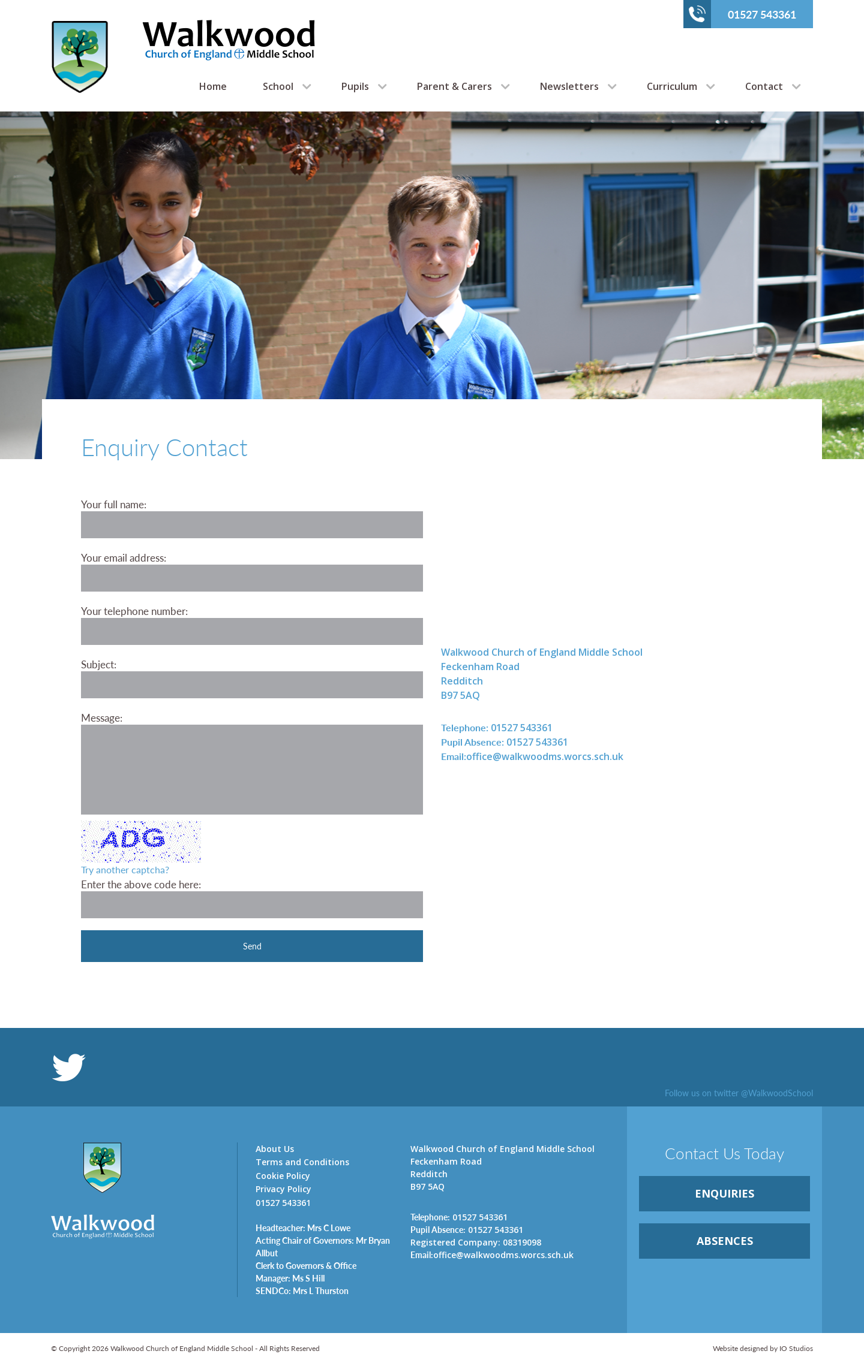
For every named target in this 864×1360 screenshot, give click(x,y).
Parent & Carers (454, 86)
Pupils (355, 86)
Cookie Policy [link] (283, 1175)
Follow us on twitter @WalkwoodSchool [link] (739, 1093)
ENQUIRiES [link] (724, 1193)
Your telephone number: (134, 611)
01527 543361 (742, 13)
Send (252, 946)
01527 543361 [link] (497, 727)
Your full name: (113, 504)
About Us (275, 1148)
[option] (432, 285)
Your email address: (123, 557)
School (278, 86)
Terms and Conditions (302, 1162)
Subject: (98, 664)
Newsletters (569, 86)
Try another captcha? (125, 869)
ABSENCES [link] (725, 1241)
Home (213, 86)
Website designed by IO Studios (763, 1348)
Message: (101, 717)
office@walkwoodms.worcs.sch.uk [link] (532, 756)
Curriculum (672, 86)
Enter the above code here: (141, 884)
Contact (764, 86)
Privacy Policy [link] (283, 1189)
